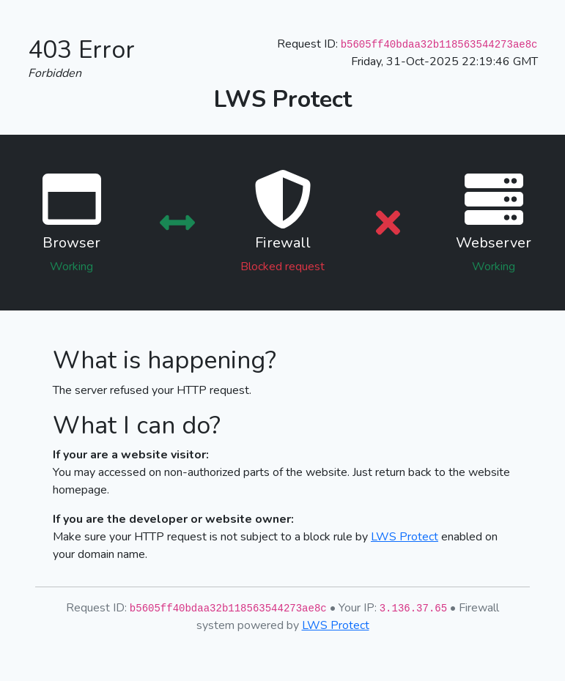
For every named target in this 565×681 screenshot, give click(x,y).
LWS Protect (404, 537)
